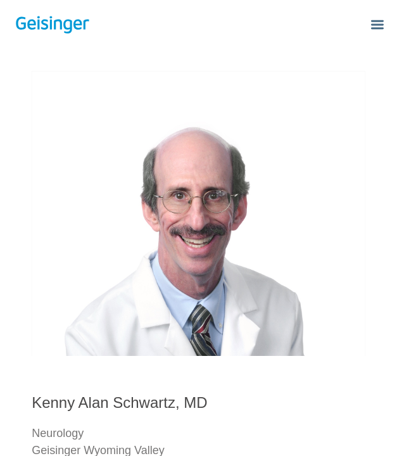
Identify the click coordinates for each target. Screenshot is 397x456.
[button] (377, 26)
